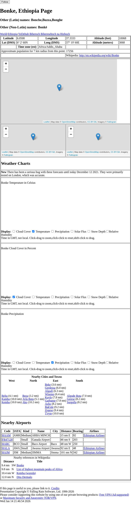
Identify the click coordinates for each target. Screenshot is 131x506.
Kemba (6, 402)
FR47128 (7, 439)
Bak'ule (49, 407)
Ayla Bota (28, 399)
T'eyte (48, 413)
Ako (24, 402)
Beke (48, 384)
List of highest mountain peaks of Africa (39, 469)
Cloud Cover (23, 231)
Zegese (49, 410)
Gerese (71, 399)
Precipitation (62, 231)
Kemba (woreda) (26, 473)
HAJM (6, 452)
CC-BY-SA (92, 122)
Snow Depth (98, 231)
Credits (55, 488)
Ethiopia (12, 33)
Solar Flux (80, 231)
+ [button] (6, 64)
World (3, 33)
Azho (48, 403)
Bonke (20, 465)
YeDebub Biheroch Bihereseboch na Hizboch (44, 33)
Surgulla (72, 402)
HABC (6, 443)
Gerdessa (50, 387)
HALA (6, 448)
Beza (25, 395)
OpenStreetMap (69, 122)
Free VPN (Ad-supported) (114, 494)
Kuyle (48, 397)
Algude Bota (74, 395)
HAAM (6, 435)
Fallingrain (111, 122)
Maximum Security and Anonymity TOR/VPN (29, 497)
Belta (5, 395)
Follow (4, 2)
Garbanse (50, 400)
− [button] (6, 69)
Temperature (43, 231)
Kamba (6, 399)
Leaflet (47, 122)
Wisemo (49, 394)
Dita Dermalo (24, 477)
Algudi (49, 391)
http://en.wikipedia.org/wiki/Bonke (99, 55)
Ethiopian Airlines (94, 435)
